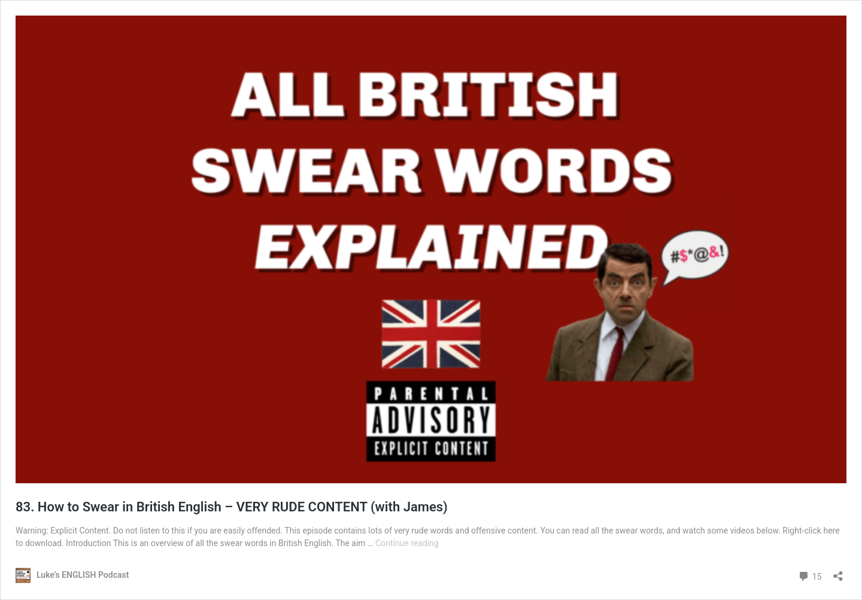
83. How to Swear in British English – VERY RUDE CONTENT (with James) (232, 506)
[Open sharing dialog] (838, 572)
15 (809, 575)
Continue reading (407, 543)
